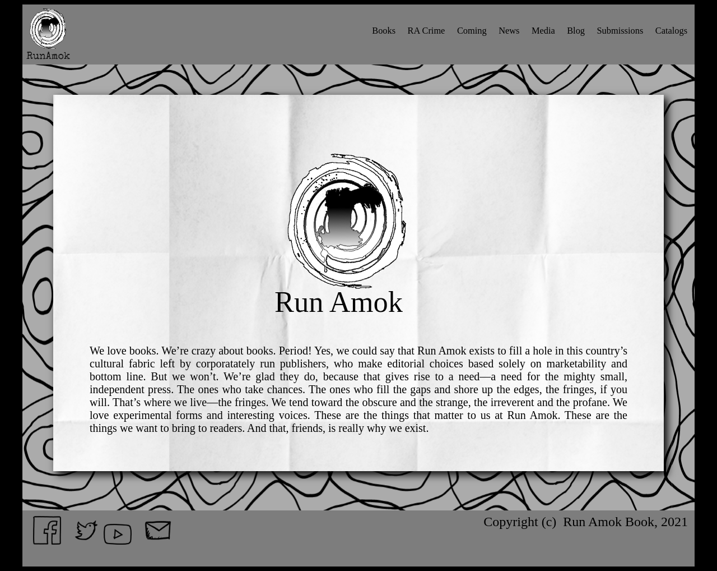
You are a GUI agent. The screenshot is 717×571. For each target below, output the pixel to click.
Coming (472, 30)
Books (383, 30)
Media (543, 30)
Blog (576, 30)
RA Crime (426, 30)
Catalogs (671, 30)
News (509, 30)
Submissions (620, 30)
